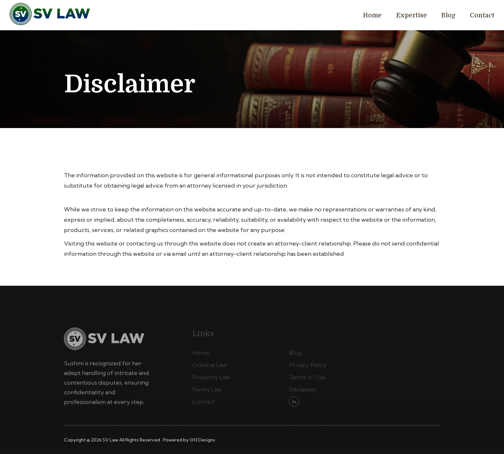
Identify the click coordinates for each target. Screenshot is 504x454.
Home (372, 15)
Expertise (411, 15)
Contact (482, 15)
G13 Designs (202, 440)
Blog (448, 15)
